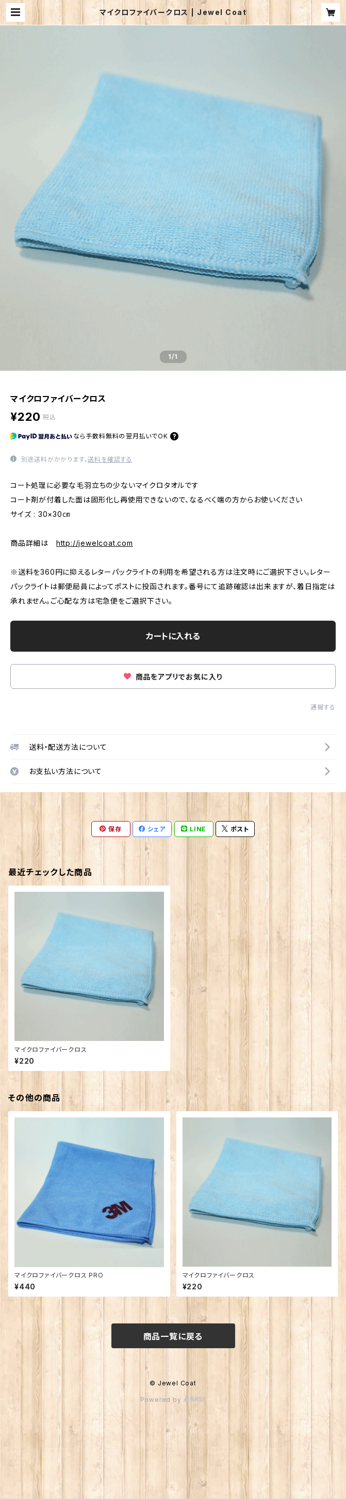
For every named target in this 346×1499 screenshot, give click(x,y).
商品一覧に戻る (173, 1336)
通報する (323, 707)
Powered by (173, 1399)
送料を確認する (110, 459)
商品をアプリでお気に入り (173, 676)
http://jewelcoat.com (94, 543)
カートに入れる (173, 636)
